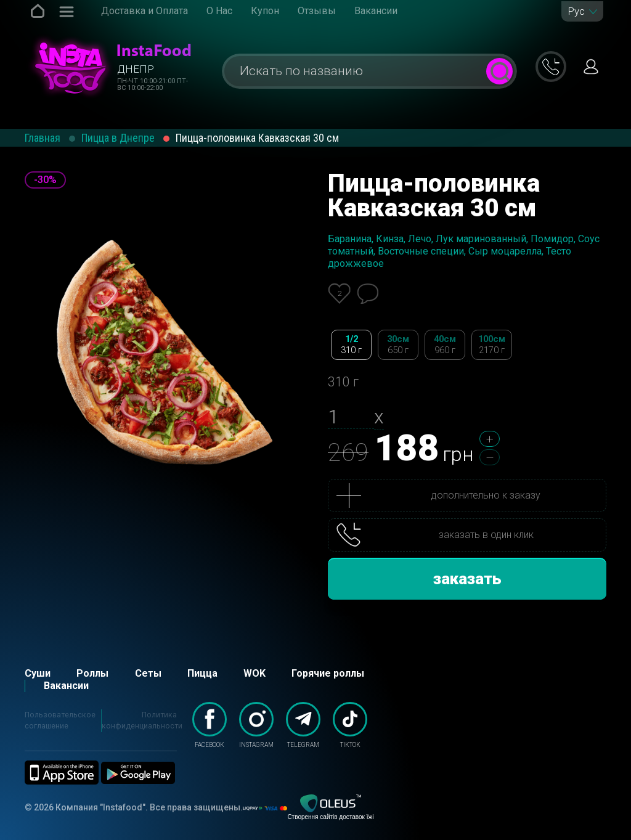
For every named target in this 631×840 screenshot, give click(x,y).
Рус (576, 11)
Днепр (135, 69)
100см (491, 344)
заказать (467, 578)
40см (445, 344)
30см (398, 344)
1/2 (351, 344)
